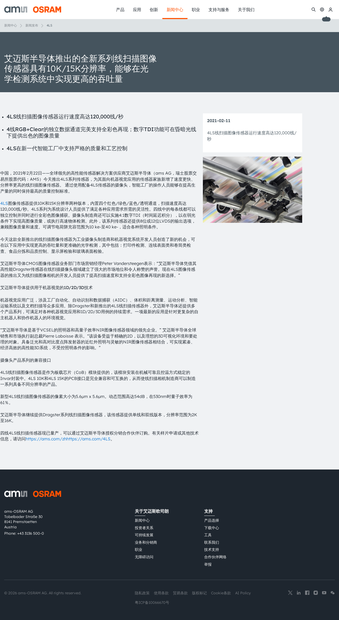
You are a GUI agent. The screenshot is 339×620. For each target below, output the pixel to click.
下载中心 (211, 527)
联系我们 (211, 542)
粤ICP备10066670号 (152, 602)
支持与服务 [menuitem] (218, 9)
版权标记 (199, 593)
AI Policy (243, 593)
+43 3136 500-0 (30, 533)
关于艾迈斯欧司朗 (152, 511)
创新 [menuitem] (154, 9)
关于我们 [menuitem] (246, 9)
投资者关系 (144, 527)
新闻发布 (31, 25)
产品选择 (211, 520)
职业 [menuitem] (196, 9)
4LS (4, 203)
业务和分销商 (146, 542)
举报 (208, 564)
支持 (208, 511)
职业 (138, 549)
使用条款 (161, 593)
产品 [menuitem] (120, 9)
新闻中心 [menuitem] (175, 9)
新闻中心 (10, 25)
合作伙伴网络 (215, 557)
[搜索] (313, 9)
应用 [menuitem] (137, 9)
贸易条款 (180, 593)
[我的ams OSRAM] (330, 9)
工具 (208, 535)
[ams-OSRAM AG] (32, 9)
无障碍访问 (144, 557)
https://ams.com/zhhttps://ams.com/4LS (68, 438)
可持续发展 (144, 535)
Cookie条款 (221, 593)
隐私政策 (142, 593)
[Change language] (322, 9)
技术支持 (211, 549)
